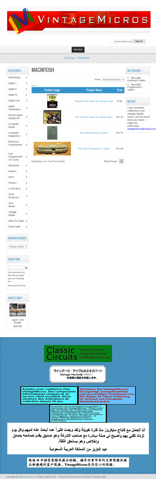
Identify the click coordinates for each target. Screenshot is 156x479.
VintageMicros (29, 476)
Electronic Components (16, 144)
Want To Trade (16, 221)
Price (34, 85)
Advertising (16, 77)
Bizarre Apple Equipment (15, 117)
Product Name (94, 90)
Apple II (14, 89)
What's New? (15, 298)
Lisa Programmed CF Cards (15, 156)
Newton (12, 171)
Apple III (14, 94)
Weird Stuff (16, 226)
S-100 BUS (16, 188)
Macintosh (84, 57)
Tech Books (14, 205)
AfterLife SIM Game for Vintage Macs (94, 101)
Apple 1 (14, 83)
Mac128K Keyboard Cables (94, 132)
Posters (14, 182)
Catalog (69, 57)
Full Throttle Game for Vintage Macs (94, 117)
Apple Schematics (16, 108)
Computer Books (14, 125)
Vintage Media (13, 213)
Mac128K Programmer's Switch (94, 148)
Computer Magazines (16, 134)
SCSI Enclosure (15, 196)
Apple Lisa (16, 100)
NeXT (11, 177)
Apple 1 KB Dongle (18, 321)
